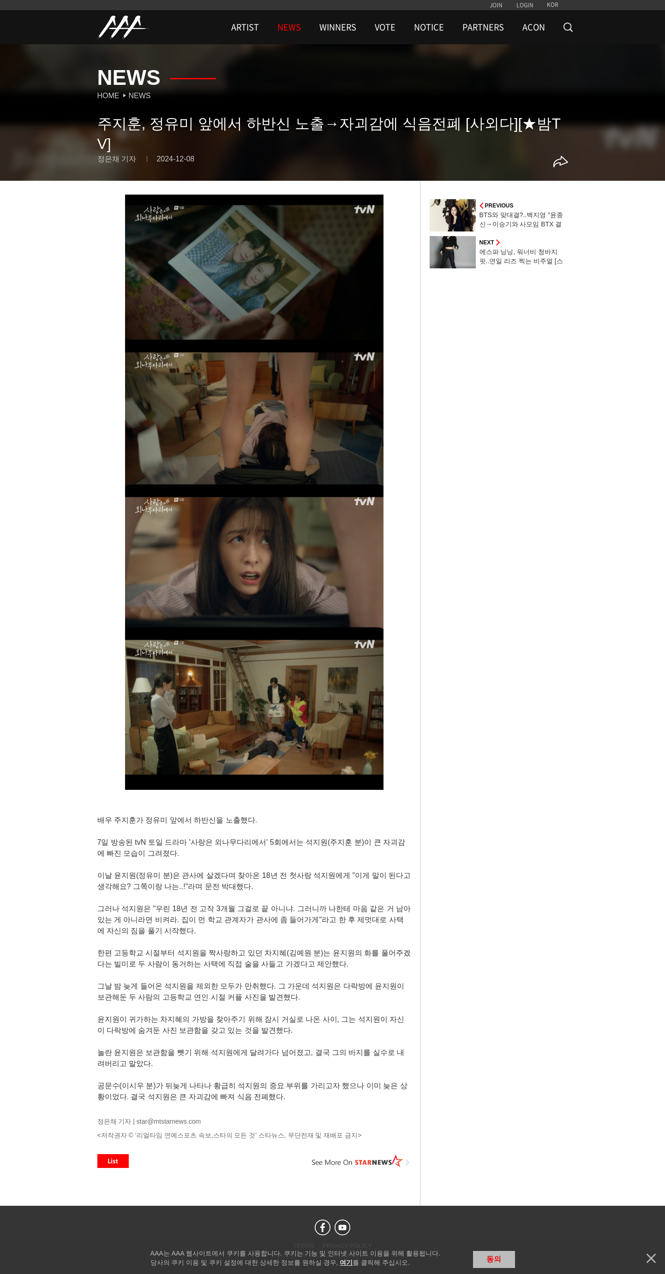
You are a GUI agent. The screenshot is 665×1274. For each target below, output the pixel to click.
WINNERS (337, 27)
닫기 (651, 1258)
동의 (493, 1259)
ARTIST (245, 27)
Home (108, 96)
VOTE (385, 27)
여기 (346, 1262)
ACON (533, 27)
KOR (552, 4)
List (113, 1161)
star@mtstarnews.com (169, 1121)
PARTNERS (483, 27)
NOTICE (429, 27)
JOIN (496, 5)
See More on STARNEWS (361, 1161)
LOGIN (524, 5)
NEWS (289, 27)
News (140, 96)
